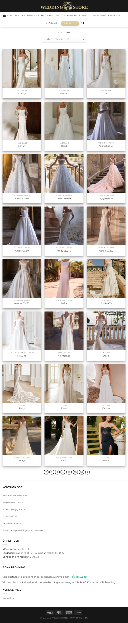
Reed (64, 146)
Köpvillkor (98, 16)
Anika (64, 303)
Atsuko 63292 (106, 251)
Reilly (22, 408)
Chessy (22, 94)
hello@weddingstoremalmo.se (26, 531)
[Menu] (9, 16)
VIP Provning (115, 16)
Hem (60, 33)
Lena (64, 461)
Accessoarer (81, 16)
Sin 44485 (106, 303)
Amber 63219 (22, 251)
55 (76, 472)
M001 (106, 461)
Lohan (21, 146)
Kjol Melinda (64, 356)
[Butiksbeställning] (64, 39)
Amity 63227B (64, 251)
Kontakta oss (42, 23)
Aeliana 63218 (64, 198)
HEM (20, 16)
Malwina (21, 356)
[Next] (88, 472)
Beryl (22, 461)
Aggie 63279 (106, 198)
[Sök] (93, 23)
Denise (106, 408)
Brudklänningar (35, 16)
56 (82, 472)
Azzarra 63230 (21, 303)
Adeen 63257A (22, 198)
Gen (106, 94)
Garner (64, 94)
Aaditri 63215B (106, 146)
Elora (64, 408)
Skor (68, 16)
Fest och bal (55, 16)
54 (69, 472)
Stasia (106, 356)
